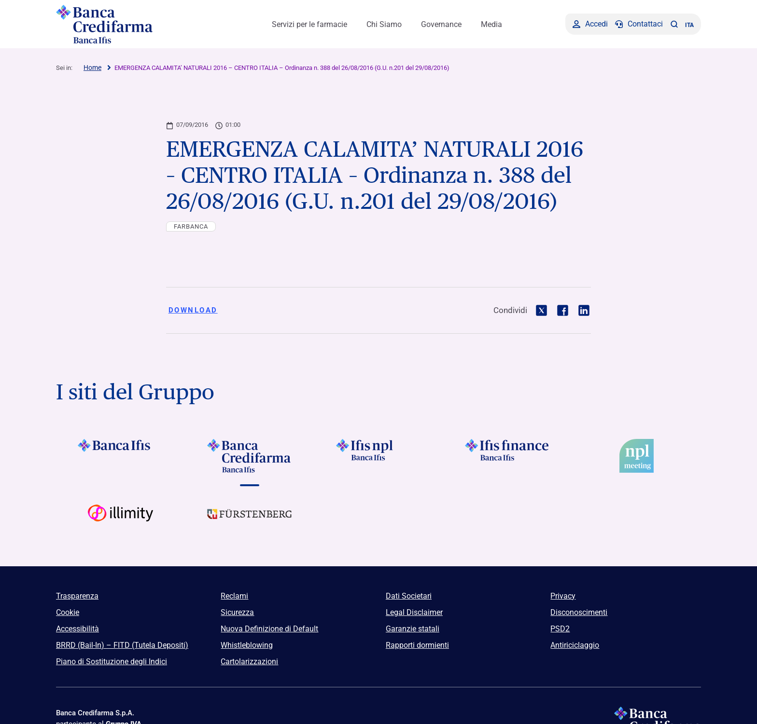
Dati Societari (409, 596)
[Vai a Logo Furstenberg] (249, 521)
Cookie (67, 612)
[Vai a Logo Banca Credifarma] (249, 456)
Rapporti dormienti (417, 645)
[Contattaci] (639, 24)
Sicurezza (237, 612)
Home (92, 67)
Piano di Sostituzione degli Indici (111, 661)
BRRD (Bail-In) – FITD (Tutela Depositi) (122, 645)
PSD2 (560, 628)
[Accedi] (590, 24)
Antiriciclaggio (574, 645)
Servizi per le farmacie (309, 24)
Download (193, 310)
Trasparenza (77, 596)
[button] (674, 24)
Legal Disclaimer (414, 612)
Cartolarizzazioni (249, 661)
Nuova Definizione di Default (269, 628)
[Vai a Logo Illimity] (120, 521)
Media (491, 24)
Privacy (562, 596)
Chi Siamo (384, 24)
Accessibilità (77, 628)
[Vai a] (378, 456)
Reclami (234, 596)
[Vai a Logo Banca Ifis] (120, 456)
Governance (441, 24)
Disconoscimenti (578, 612)
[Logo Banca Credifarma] (132, 24)
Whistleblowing (247, 645)
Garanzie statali (412, 628)
